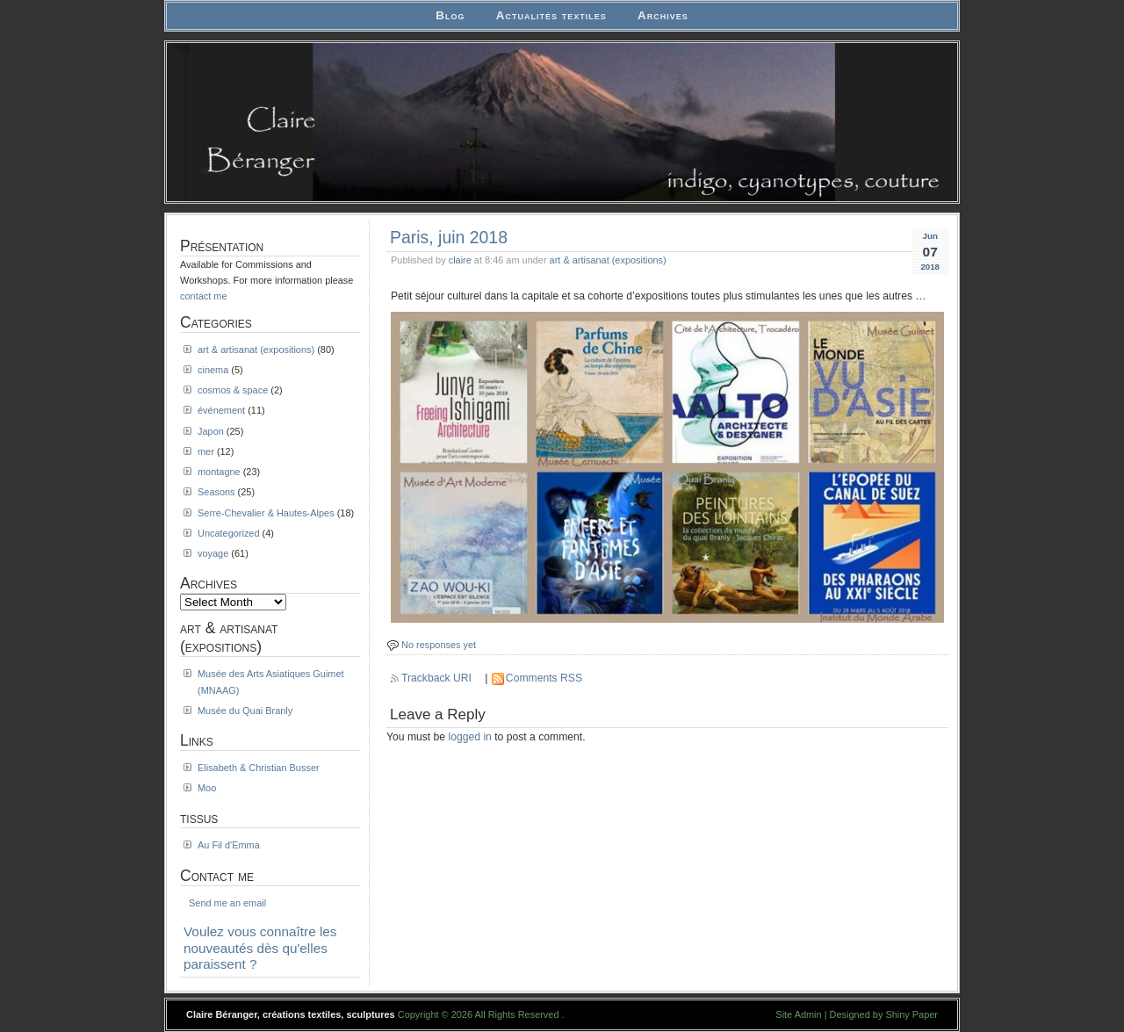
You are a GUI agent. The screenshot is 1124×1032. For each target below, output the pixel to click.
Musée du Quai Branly (245, 710)
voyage (213, 553)
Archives (663, 15)
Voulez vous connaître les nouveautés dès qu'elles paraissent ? (260, 947)
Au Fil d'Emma (229, 845)
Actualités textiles (551, 15)
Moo (207, 788)
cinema (213, 369)
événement (221, 410)
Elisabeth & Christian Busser (259, 767)
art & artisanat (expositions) (608, 260)
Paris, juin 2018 (449, 237)
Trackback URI (436, 678)
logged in (470, 737)
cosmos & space (233, 390)
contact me (203, 296)
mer (206, 451)
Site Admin (798, 1014)
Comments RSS (544, 678)
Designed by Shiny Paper (884, 1014)
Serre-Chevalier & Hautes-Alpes (266, 513)
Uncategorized (229, 533)
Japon (211, 431)
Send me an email (227, 903)
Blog (450, 15)
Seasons (216, 492)
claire (460, 260)
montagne (219, 471)
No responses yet (438, 644)
